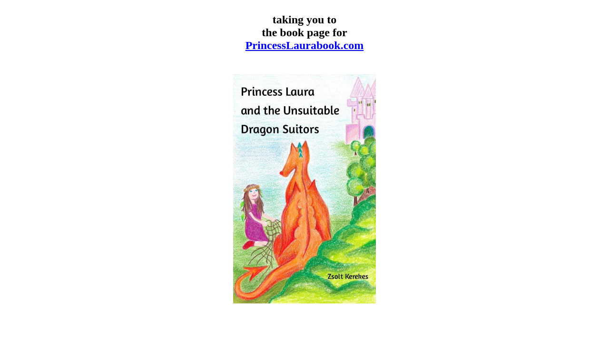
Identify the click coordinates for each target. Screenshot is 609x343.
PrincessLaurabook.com (305, 45)
